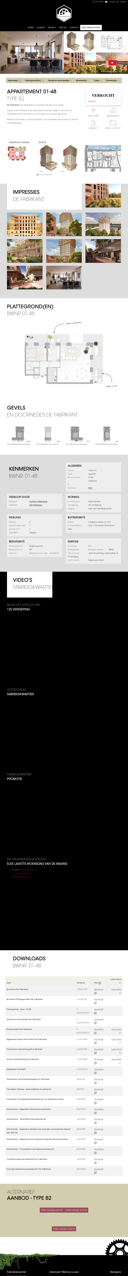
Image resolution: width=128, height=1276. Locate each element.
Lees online (116, 989)
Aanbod (40, 27)
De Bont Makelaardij (38, 501)
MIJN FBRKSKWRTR (91, 27)
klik (37, 174)
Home (30, 27)
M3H (90, 488)
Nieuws (63, 27)
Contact (74, 27)
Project (52, 27)
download (98, 989)
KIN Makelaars (35, 505)
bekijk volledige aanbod (52, 1210)
